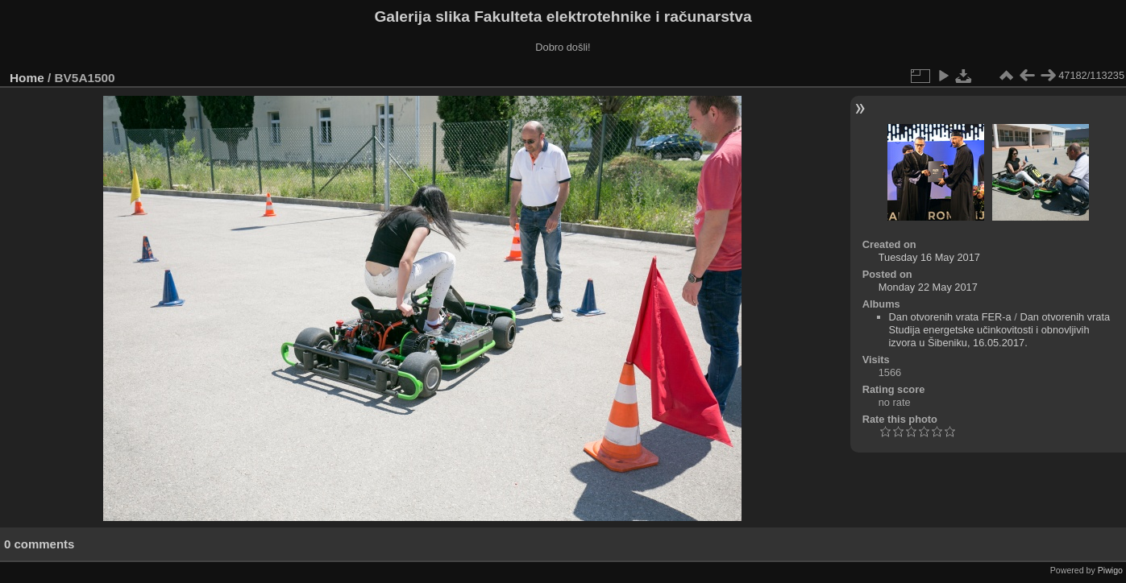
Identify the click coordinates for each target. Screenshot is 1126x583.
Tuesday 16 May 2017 (929, 257)
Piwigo (1110, 570)
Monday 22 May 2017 (928, 287)
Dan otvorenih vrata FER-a (950, 317)
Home (27, 78)
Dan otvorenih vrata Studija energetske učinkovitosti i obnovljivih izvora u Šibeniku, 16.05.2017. (1000, 330)
